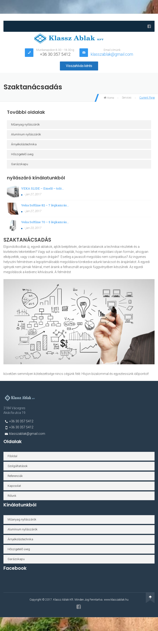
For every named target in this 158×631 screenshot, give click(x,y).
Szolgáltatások (18, 466)
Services (127, 97)
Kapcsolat (14, 486)
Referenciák (15, 476)
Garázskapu (19, 164)
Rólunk (12, 495)
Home (109, 97)
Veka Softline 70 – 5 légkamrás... (45, 222)
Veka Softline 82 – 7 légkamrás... (45, 205)
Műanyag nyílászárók (25, 124)
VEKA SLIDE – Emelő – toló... (42, 188)
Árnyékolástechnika (24, 144)
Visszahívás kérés (79, 66)
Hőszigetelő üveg (22, 154)
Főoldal (12, 456)
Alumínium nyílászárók (26, 134)
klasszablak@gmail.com (112, 54)
